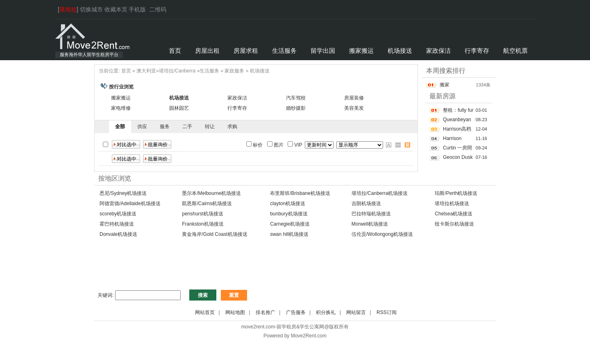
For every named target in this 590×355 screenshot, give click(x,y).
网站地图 (235, 312)
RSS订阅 (387, 312)
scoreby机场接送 (118, 214)
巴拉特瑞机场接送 (371, 214)
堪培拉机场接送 (452, 203)
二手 (187, 126)
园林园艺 (179, 108)
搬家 (444, 85)
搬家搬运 (121, 98)
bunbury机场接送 (288, 214)
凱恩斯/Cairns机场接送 (207, 203)
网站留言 (356, 312)
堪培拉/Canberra (177, 71)
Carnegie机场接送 (290, 224)
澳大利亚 (146, 71)
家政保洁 (237, 98)
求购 (232, 126)
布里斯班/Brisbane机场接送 (300, 193)
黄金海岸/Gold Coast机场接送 (214, 234)
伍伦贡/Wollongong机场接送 (382, 234)
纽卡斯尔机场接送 (454, 224)
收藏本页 (115, 9)
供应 (142, 126)
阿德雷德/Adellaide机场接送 (130, 203)
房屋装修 (354, 98)
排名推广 (265, 312)
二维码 (157, 9)
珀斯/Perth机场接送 (456, 193)
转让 (210, 126)
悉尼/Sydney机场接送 (123, 193)
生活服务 (209, 71)
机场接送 (260, 71)
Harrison (452, 138)
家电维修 (121, 108)
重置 (234, 295)
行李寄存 (237, 108)
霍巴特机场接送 (117, 224)
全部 (120, 126)
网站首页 (205, 312)
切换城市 (91, 9)
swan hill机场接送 (289, 234)
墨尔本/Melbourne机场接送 (211, 193)
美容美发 (354, 108)
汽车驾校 (296, 98)
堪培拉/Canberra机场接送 (380, 193)
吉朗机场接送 (366, 203)
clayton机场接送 (287, 203)
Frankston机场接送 (202, 224)
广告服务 (296, 312)
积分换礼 (326, 312)
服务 (165, 126)
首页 (126, 71)
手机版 (137, 9)
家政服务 (234, 71)
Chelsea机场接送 (453, 214)
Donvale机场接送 (118, 234)
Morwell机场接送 (370, 224)
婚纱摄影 (296, 108)
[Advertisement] (243, 267)
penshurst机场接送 (202, 214)
